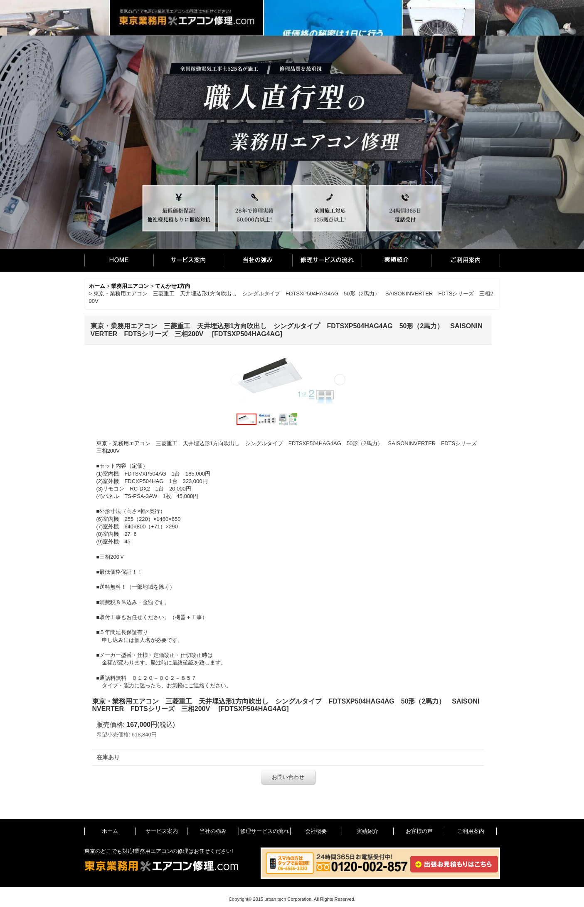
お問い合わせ (288, 777)
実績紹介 (396, 260)
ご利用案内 (465, 260)
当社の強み (257, 260)
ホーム (118, 260)
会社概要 (316, 831)
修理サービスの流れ (327, 260)
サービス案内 (188, 260)
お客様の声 (419, 831)
